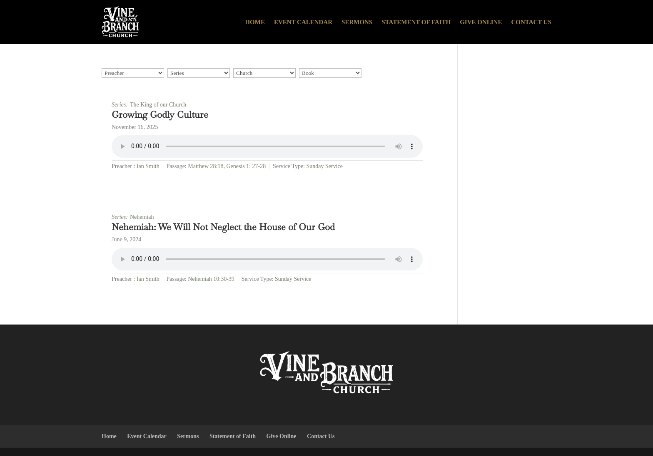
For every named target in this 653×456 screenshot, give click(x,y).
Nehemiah (142, 217)
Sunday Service (325, 166)
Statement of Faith (416, 22)
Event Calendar (303, 22)
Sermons (356, 22)
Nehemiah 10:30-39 (211, 279)
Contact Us (531, 22)
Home (255, 22)
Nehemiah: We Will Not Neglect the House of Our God (223, 227)
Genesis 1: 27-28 (246, 166)
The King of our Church (158, 105)
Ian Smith (148, 166)
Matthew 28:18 (205, 166)
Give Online (481, 22)
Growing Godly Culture (160, 114)
